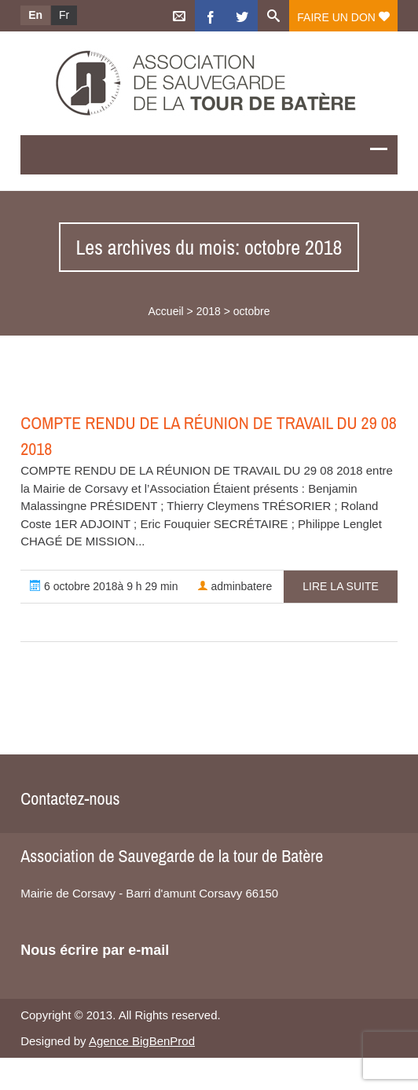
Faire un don (343, 17)
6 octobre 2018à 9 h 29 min (104, 586)
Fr (64, 15)
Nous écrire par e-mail (94, 950)
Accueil (166, 311)
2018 (208, 311)
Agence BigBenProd (142, 1041)
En (35, 15)
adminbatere (235, 586)
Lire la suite (340, 586)
